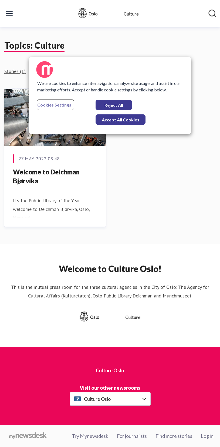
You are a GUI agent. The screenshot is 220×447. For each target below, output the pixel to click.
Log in (207, 436)
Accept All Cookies (120, 119)
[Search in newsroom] (212, 13)
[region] (110, 95)
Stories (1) (15, 71)
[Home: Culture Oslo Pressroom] (108, 13)
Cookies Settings (54, 104)
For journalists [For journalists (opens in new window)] (132, 436)
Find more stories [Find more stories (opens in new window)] (173, 436)
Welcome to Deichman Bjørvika (46, 176)
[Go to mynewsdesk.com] (27, 436)
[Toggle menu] (9, 13)
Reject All (113, 105)
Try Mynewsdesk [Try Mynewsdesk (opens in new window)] (90, 436)
